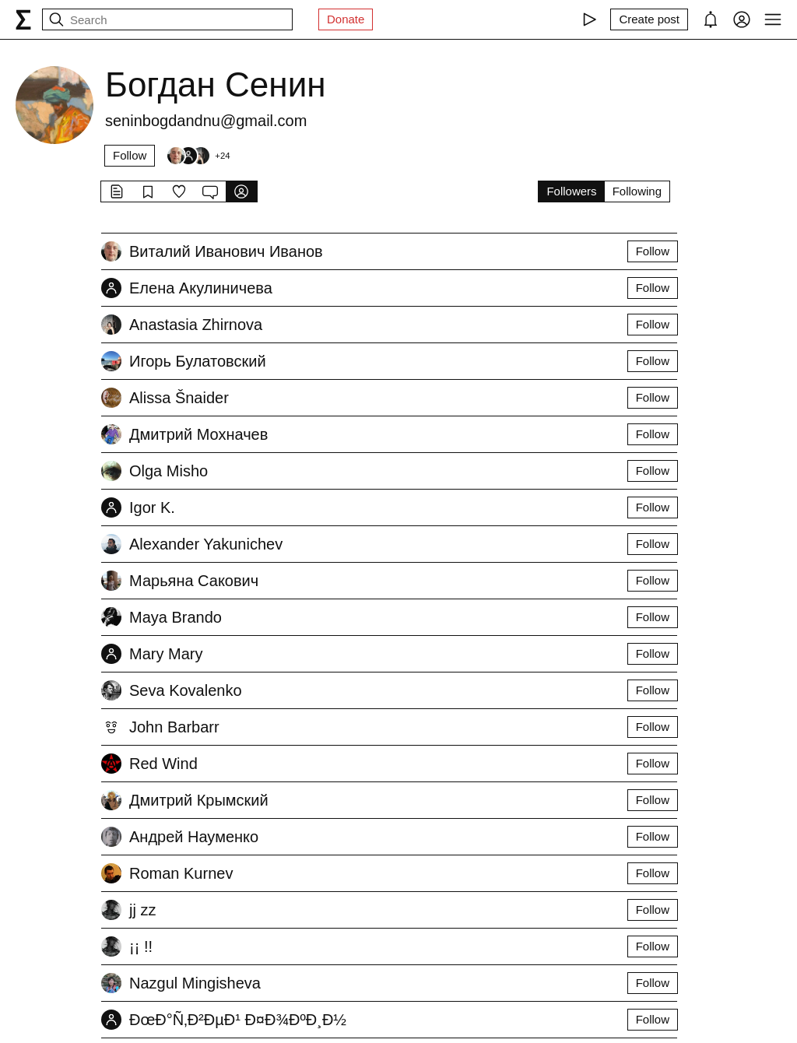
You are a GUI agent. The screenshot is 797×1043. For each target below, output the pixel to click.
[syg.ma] (23, 19)
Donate (345, 19)
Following (637, 191)
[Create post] (649, 19)
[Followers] (198, 156)
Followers (571, 191)
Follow (129, 155)
